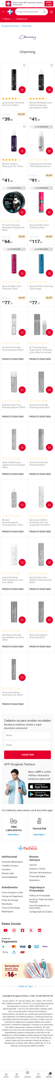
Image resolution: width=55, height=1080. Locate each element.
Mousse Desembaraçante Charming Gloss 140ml (12, 522)
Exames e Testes (37, 869)
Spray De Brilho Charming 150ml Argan (41, 287)
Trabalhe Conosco (10, 865)
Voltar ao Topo (27, 986)
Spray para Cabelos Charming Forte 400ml (12, 693)
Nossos (41, 858)
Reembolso (7, 904)
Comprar (21, 90)
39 (7, 119)
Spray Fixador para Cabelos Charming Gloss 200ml (40, 580)
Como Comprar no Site (12, 892)
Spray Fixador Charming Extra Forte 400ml (13, 104)
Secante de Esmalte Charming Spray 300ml (12, 348)
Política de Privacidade (39, 895)
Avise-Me (21, 332)
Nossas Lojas (8, 873)
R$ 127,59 (34, 237)
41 (34, 119)
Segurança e (41, 889)
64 (7, 241)
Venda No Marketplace (12, 862)
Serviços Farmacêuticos (40, 872)
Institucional (9, 856)
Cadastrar (27, 755)
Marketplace (7, 911)
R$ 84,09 (6, 298)
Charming (26, 26)
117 (36, 241)
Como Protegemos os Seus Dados (39, 906)
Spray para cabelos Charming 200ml (38, 636)
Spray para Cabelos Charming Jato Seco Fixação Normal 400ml (39, 522)
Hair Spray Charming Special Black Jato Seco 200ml (13, 637)
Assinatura (34, 880)
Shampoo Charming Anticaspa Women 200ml (13, 406)
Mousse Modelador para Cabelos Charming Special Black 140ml (40, 105)
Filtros (6, 19)
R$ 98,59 (33, 176)
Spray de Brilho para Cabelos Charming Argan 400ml (13, 465)
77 (7, 302)
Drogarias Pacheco (10, 26)
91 (34, 180)
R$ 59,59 (6, 114)
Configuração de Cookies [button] (40, 912)
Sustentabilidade (9, 877)
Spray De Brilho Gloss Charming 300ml (39, 226)
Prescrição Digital (37, 876)
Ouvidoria (6, 869)
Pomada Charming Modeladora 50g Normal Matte (13, 227)
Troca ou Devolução (11, 908)
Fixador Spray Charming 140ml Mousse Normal (40, 165)
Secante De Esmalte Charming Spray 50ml (39, 406)
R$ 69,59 (6, 237)
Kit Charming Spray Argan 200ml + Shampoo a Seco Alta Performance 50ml (41, 350)
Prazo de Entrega (10, 900)
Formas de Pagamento (12, 896)
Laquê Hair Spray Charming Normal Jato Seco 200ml (12, 580)
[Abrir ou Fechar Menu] (3, 11)
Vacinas (33, 865)
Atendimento (10, 887)
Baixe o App (49, 3)
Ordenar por (20, 19)
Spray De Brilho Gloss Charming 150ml (12, 287)
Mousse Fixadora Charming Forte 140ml (12, 165)
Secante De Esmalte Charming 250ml (38, 463)
